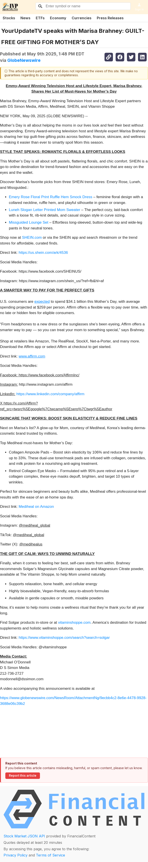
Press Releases (110, 18)
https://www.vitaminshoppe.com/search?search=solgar (64, 637)
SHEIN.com (32, 237)
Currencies (81, 18)
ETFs (40, 18)
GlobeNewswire (24, 60)
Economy (58, 18)
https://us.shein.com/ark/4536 (43, 252)
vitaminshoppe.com (74, 622)
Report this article (22, 775)
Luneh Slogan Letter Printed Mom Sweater (44, 210)
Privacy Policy (16, 855)
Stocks (9, 18)
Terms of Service (50, 855)
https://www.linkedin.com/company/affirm (50, 394)
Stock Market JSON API (24, 836)
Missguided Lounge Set (28, 222)
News (25, 18)
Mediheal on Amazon (36, 506)
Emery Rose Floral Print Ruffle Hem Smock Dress (50, 197)
